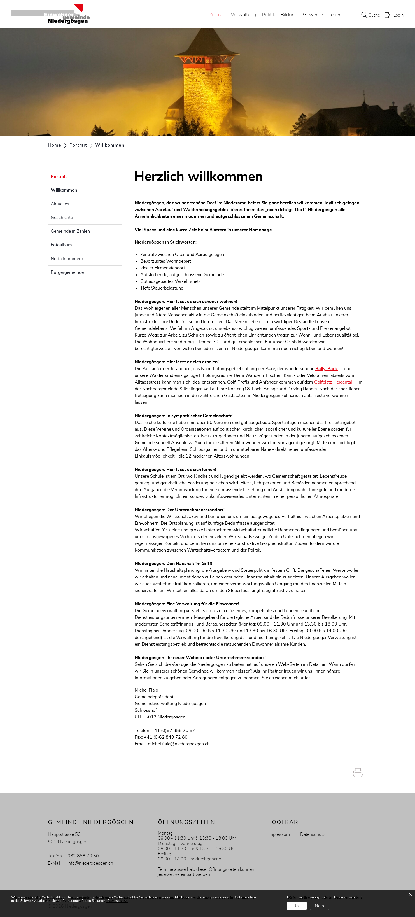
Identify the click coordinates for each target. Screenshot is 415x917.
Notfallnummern (67, 258)
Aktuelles (60, 204)
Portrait (215, 15)
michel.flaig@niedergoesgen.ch (179, 744)
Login (398, 15)
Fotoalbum (61, 245)
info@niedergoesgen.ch (90, 863)
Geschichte (62, 217)
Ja (297, 906)
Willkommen (78, 189)
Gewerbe (311, 15)
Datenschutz (312, 834)
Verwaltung (242, 15)
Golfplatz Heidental (336, 382)
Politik (266, 15)
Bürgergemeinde (67, 272)
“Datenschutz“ (116, 900)
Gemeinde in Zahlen (70, 231)
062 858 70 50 (83, 856)
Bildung (287, 15)
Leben (333, 15)
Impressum (279, 834)
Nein (319, 906)
